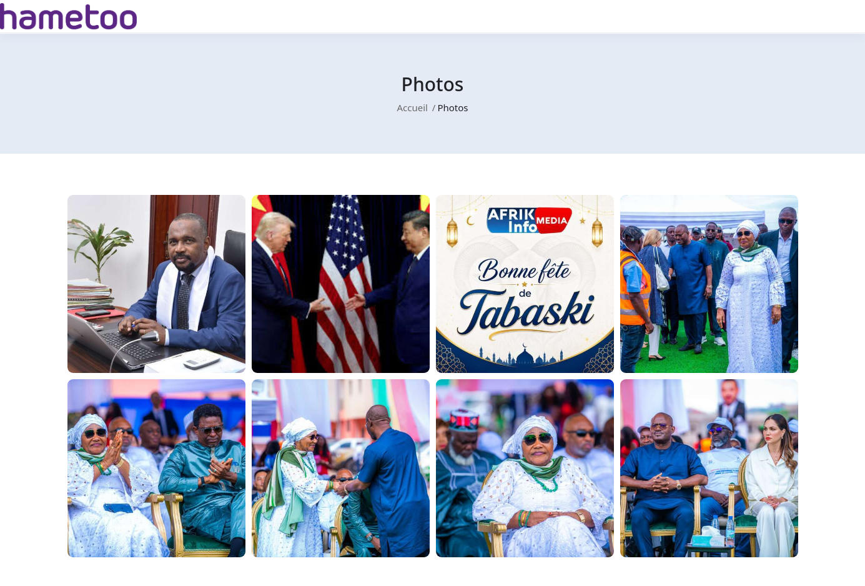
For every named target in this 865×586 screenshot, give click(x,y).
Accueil (412, 107)
